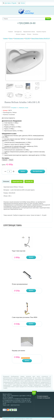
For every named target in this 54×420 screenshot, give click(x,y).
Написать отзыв (23, 107)
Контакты (35, 34)
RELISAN (27, 38)
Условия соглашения (43, 398)
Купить (31, 257)
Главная (10, 31)
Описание (6, 181)
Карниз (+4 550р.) (9, 125)
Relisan (14, 112)
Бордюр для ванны (18, 350)
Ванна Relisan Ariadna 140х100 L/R (40, 38)
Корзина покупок (41, 31)
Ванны (11, 38)
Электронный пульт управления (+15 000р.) (16, 150)
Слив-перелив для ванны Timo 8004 (24, 317)
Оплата (23, 3)
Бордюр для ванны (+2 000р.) (12, 127)
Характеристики (17, 181)
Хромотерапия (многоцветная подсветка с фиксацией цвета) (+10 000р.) (25, 155)
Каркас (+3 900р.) (9, 129)
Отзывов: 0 (14, 107)
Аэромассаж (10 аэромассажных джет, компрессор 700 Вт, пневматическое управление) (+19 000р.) (20, 147)
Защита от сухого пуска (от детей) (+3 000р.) (17, 144)
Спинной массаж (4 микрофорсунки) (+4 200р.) (17, 142)
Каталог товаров (20, 34)
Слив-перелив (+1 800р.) (11, 123)
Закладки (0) (18, 31)
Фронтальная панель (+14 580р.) (13, 130)
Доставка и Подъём (10, 3)
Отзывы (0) (29, 181)
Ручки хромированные (20, 284)
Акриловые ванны (19, 38)
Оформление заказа (29, 31)
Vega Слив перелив (18, 251)
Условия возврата (42, 396)
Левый (11, 160)
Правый (4, 160)
